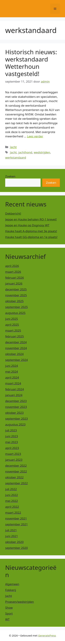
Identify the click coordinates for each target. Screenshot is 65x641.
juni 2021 (11, 536)
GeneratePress (47, 635)
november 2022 (16, 471)
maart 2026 (13, 272)
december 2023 (16, 401)
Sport (9, 613)
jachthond (25, 152)
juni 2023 (11, 436)
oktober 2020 (14, 542)
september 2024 (16, 360)
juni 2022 (11, 495)
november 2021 (16, 518)
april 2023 (12, 448)
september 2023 (16, 419)
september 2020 (16, 548)
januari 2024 (13, 395)
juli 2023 (11, 430)
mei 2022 (11, 501)
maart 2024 (13, 383)
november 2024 (16, 348)
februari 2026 (14, 278)
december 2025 (16, 289)
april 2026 (12, 266)
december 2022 (16, 466)
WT (7, 619)
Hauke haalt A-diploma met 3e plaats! (31, 231)
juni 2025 (11, 319)
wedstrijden (42, 152)
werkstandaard (15, 157)
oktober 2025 (14, 301)
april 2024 (12, 377)
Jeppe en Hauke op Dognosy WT (27, 225)
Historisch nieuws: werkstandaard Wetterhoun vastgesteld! (31, 63)
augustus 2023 (15, 424)
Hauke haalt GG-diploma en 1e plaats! (31, 237)
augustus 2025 (15, 313)
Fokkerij (10, 590)
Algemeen (12, 584)
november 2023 (16, 407)
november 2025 (16, 295)
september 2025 (16, 307)
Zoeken (10, 176)
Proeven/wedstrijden (19, 602)
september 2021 (16, 524)
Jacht (13, 147)
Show (9, 608)
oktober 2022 (14, 477)
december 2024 (16, 342)
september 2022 (16, 483)
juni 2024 (11, 366)
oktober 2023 (14, 413)
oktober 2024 (14, 354)
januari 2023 (13, 460)
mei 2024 (11, 372)
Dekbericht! (13, 213)
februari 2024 (14, 389)
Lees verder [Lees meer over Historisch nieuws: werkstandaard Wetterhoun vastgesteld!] (35, 136)
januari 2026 (13, 283)
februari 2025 (14, 336)
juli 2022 (11, 489)
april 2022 (12, 507)
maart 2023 (13, 454)
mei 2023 (11, 442)
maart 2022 (13, 513)
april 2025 (12, 325)
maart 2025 (13, 330)
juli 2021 (11, 530)
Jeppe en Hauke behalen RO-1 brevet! (31, 219)
